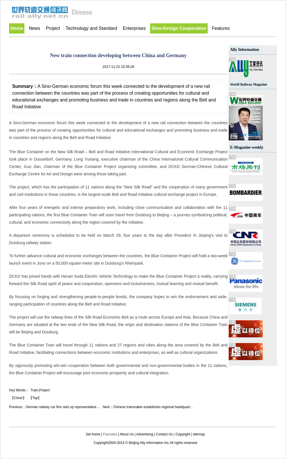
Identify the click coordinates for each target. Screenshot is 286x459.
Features (221, 28)
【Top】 (35, 398)
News (34, 28)
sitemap (199, 434)
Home (16, 28)
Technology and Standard (91, 28)
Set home (93, 434)
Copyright (183, 434)
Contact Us (164, 434)
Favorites (110, 434)
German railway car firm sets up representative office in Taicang (74, 407)
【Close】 (18, 398)
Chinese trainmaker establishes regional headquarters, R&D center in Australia (172, 407)
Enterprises (134, 28)
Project (53, 28)
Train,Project (40, 390)
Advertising (144, 434)
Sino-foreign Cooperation (179, 28)
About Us (127, 434)
